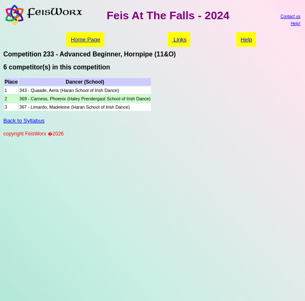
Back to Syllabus (24, 120)
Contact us (290, 16)
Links (179, 39)
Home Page (85, 39)
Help (246, 39)
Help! (295, 23)
